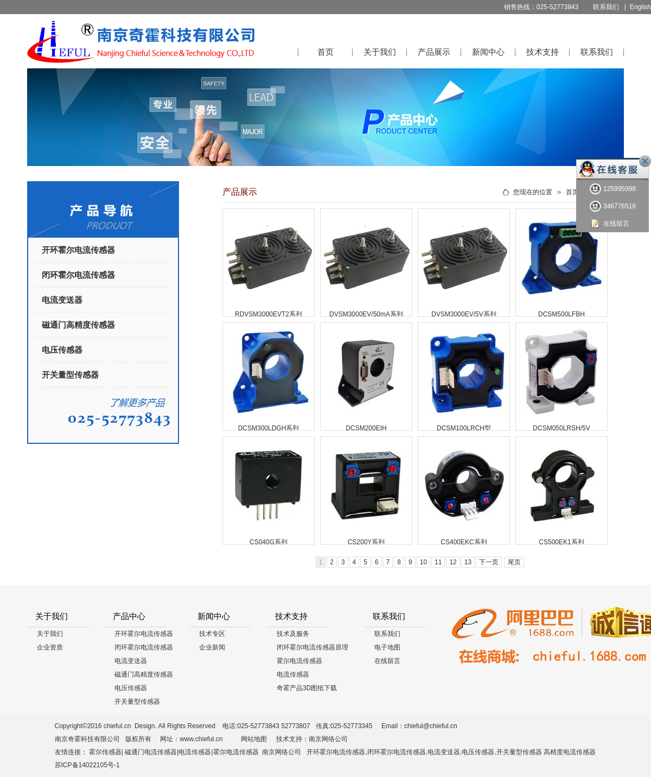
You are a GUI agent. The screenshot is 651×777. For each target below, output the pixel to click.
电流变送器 (62, 299)
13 (467, 562)
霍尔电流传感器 (299, 661)
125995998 (613, 189)
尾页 (514, 562)
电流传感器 (293, 674)
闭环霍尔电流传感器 (78, 274)
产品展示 (434, 51)
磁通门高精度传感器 (78, 324)
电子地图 (387, 647)
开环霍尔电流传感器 (78, 249)
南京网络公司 (328, 739)
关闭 (645, 161)
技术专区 (212, 634)
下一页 (489, 562)
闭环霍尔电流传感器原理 (312, 647)
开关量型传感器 (70, 374)
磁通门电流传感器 (151, 752)
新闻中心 (488, 51)
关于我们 (379, 51)
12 (452, 562)
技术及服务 (293, 634)
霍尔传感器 (105, 752)
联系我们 (606, 7)
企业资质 (50, 647)
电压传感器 (62, 349)
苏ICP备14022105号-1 (88, 765)
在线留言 (387, 661)
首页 (325, 51)
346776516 (613, 206)
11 (438, 562)
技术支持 (542, 51)
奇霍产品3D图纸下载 (307, 688)
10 (423, 562)
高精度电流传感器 (570, 752)
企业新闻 (212, 647)
